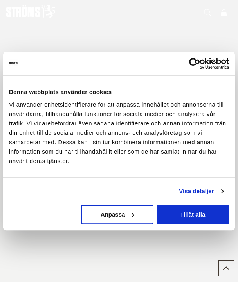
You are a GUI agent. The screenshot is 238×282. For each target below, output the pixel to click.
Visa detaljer (196, 191)
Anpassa (118, 214)
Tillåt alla (192, 214)
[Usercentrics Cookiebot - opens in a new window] (194, 63)
